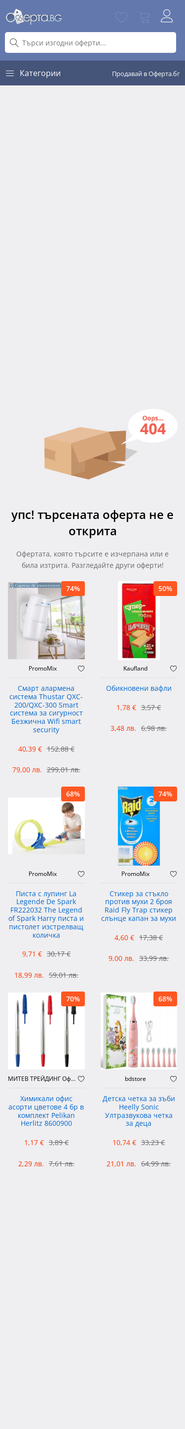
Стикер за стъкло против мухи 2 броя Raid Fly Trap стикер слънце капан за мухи (138, 906)
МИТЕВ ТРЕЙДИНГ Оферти (43, 1078)
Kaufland (135, 668)
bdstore (135, 1078)
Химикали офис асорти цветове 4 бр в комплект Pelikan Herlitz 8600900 (46, 1111)
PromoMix (43, 668)
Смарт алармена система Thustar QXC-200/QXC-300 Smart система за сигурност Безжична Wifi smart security (46, 709)
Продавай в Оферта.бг (146, 73)
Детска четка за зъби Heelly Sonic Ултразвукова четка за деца (139, 1111)
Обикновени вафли (139, 688)
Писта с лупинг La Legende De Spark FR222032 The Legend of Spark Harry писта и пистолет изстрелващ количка (46, 915)
